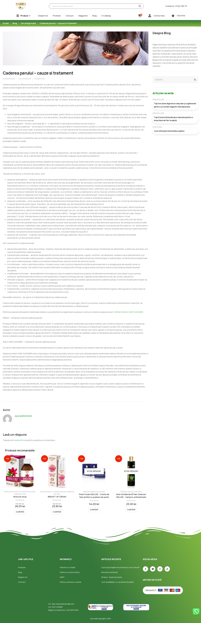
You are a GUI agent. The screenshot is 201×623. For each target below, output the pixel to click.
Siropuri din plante (11, 492)
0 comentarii (39, 79)
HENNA (117, 312)
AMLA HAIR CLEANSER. (133, 312)
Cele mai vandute (46, 492)
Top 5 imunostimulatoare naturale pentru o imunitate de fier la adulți (173, 119)
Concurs (70, 15)
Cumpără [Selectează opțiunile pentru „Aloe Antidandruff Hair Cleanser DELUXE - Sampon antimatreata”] (131, 509)
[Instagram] (160, 569)
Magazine (83, 15)
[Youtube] (152, 569)
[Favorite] (173, 15)
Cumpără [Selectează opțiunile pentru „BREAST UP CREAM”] (57, 512)
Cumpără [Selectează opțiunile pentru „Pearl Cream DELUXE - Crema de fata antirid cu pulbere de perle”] (94, 509)
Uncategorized (24, 79)
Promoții (57, 15)
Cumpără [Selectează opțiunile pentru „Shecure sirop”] (20, 512)
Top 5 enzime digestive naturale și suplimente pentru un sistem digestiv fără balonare (175, 105)
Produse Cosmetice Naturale (94, 492)
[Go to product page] (20, 471)
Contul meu (159, 15)
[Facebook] (145, 569)
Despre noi (43, 15)
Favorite (181, 15)
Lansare (56, 492)
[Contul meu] (149, 15)
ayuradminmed (9, 79)
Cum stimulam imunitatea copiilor (169, 131)
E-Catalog (106, 15)
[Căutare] (140, 6)
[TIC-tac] (167, 569)
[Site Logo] (21, 6)
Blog (94, 15)
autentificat (20, 440)
